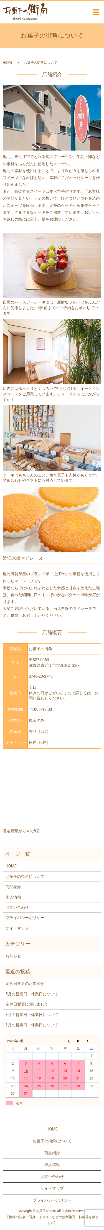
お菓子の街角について (25, 876)
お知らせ (13, 956)
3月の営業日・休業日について (32, 1014)
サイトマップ (17, 928)
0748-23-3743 (41, 676)
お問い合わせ (17, 907)
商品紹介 (13, 887)
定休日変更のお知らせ (25, 983)
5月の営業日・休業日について (32, 994)
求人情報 (13, 897)
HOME (7, 63)
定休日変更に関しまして (27, 1004)
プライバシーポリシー (25, 917)
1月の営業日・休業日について (32, 1025)
